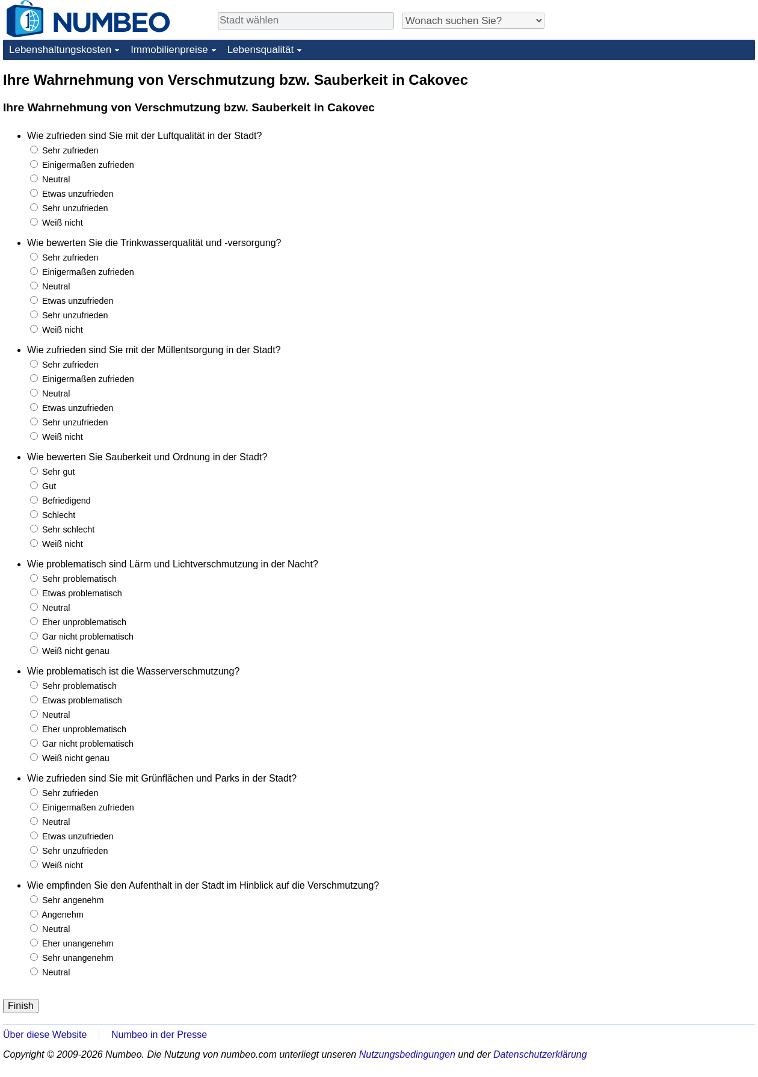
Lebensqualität (260, 49)
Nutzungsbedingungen (407, 1054)
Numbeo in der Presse (159, 1034)
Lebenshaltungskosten (60, 49)
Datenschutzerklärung (540, 1054)
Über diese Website (45, 1034)
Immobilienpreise (169, 49)
